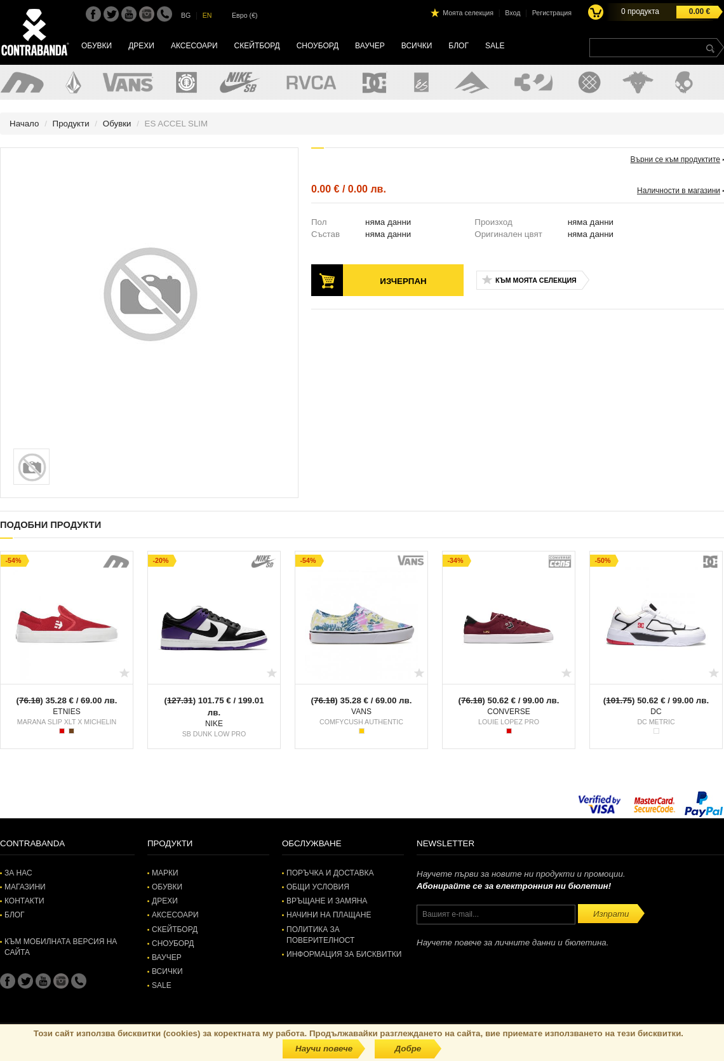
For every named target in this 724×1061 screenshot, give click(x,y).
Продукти (71, 123)
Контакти (24, 900)
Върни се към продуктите (675, 159)
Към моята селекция (536, 280)
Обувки (96, 45)
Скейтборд (257, 45)
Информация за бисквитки (343, 954)
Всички (416, 45)
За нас (18, 872)
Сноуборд (318, 45)
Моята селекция (468, 13)
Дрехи (141, 45)
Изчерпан (403, 281)
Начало (24, 123)
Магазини (25, 886)
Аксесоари (194, 45)
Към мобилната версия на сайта (60, 947)
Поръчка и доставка (329, 872)
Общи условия (317, 886)
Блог (458, 45)
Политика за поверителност (320, 935)
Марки (165, 872)
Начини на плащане (328, 914)
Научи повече (323, 1048)
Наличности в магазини (678, 190)
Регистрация (552, 13)
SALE (495, 45)
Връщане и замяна (326, 900)
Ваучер (370, 45)
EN (207, 15)
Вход (512, 13)
